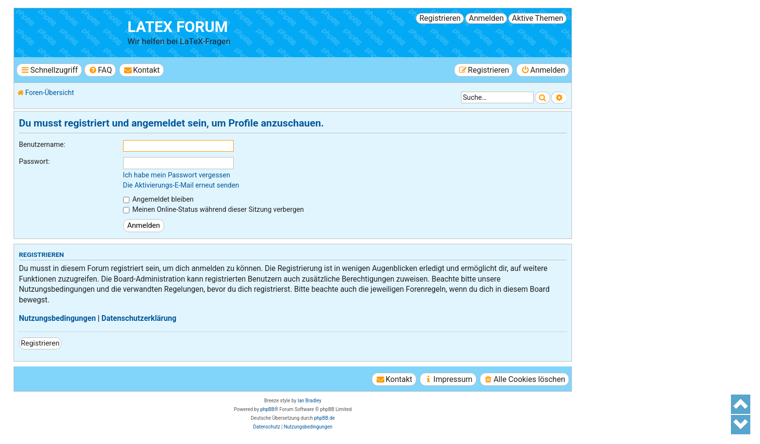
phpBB (267, 409)
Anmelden (486, 18)
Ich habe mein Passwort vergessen (176, 175)
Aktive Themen (537, 18)
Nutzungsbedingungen (57, 318)
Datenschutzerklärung (138, 318)
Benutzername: (42, 144)
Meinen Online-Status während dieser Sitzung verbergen (213, 209)
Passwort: (34, 161)
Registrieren (439, 18)
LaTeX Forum (177, 27)
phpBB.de (324, 418)
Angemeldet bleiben (158, 199)
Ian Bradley (309, 400)
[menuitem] (100, 70)
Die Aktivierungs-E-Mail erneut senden (181, 185)
